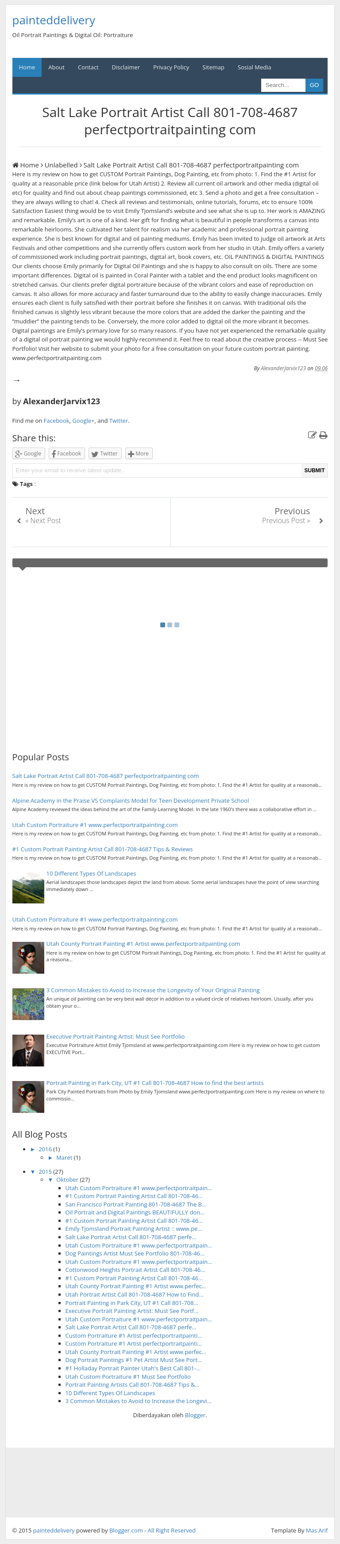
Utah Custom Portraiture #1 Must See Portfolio (128, 1377)
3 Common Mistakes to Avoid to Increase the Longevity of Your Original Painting (153, 990)
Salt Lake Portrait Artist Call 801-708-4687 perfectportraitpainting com (105, 776)
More (138, 454)
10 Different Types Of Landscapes (91, 873)
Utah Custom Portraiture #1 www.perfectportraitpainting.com (95, 825)
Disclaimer (126, 67)
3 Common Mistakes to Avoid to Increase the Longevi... (139, 1401)
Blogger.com (126, 1530)
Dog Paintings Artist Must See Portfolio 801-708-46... (135, 1253)
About (56, 67)
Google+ (83, 421)
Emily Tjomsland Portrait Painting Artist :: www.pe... (134, 1229)
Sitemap (213, 67)
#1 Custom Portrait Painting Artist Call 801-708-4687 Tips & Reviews (102, 849)
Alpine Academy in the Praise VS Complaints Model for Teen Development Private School (130, 800)
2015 (46, 1172)
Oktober (68, 1180)
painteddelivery (54, 1530)
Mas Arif (317, 1530)
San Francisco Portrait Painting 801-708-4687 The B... (136, 1204)
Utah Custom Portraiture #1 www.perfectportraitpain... (139, 1188)
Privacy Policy (171, 67)
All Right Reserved (172, 1530)
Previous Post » (286, 520)
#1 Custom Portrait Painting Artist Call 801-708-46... (134, 1196)
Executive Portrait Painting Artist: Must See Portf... (132, 1311)
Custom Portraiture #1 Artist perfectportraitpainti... (134, 1335)
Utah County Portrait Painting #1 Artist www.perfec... (136, 1286)
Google (28, 454)
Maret (65, 1157)
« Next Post (43, 520)
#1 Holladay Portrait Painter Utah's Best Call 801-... (133, 1368)
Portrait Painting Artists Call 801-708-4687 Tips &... (133, 1384)
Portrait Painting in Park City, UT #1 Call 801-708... (132, 1303)
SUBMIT (314, 470)
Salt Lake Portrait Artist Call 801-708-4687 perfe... (131, 1237)
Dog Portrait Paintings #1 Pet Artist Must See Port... (134, 1360)
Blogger (195, 1415)
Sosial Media (254, 67)
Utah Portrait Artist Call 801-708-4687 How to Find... (135, 1294)
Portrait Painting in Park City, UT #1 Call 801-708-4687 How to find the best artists (155, 1083)
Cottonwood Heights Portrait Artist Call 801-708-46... (135, 1270)
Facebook (57, 421)
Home (27, 67)
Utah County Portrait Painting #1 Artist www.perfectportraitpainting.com (143, 944)
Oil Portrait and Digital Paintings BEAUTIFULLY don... (135, 1212)
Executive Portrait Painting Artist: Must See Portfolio (115, 1036)
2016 (46, 1149)
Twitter (118, 421)
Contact (88, 67)
